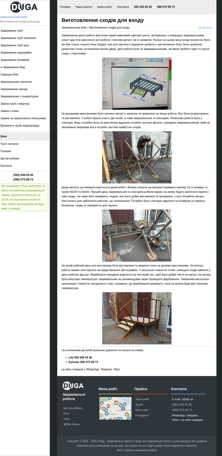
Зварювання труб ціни (17, 45)
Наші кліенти (84, 6)
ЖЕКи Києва (71, 424)
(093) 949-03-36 (182, 404)
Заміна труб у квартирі (17, 103)
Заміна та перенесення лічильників (25, 118)
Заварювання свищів (16, 89)
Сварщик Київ (11, 74)
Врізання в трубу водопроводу (22, 125)
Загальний (142, 399)
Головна (65, 6)
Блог (6, 136)
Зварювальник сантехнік (18, 81)
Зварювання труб (14, 30)
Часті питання (12, 143)
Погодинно (142, 415)
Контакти (123, 6)
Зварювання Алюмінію (17, 59)
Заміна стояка (12, 111)
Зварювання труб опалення (20, 38)
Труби (139, 404)
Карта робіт (104, 6)
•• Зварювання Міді (15, 67)
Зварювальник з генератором (22, 96)
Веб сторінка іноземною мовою (137, 450)
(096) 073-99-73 (182, 410)
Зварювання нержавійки (18, 52)
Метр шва (141, 410)
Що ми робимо (12, 158)
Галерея (8, 151)
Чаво (66, 418)
